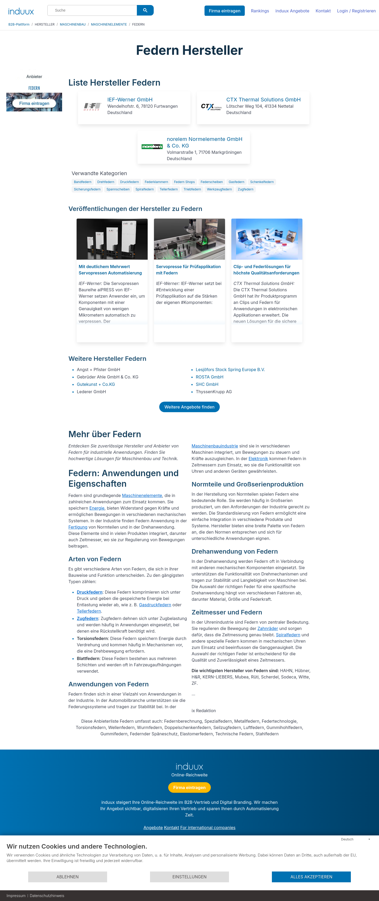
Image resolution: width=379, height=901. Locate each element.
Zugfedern (245, 189)
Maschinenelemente (142, 495)
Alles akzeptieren (311, 876)
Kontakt (323, 10)
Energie (96, 508)
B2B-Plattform (18, 24)
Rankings (260, 10)
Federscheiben (212, 182)
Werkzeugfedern (219, 189)
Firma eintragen (224, 10)
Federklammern (156, 182)
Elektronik (258, 458)
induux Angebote (293, 10)
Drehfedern (105, 182)
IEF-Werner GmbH (130, 99)
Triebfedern (192, 189)
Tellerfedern (169, 189)
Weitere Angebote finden (189, 407)
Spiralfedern (145, 189)
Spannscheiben (118, 189)
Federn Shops (184, 182)
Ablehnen (67, 876)
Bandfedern (82, 182)
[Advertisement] (344, 148)
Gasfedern (236, 182)
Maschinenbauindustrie (215, 446)
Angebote (153, 827)
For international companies (208, 827)
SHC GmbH (207, 384)
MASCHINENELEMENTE (109, 24)
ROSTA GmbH (209, 377)
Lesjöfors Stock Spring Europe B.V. (230, 369)
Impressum (16, 895)
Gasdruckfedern (155, 604)
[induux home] (21, 10)
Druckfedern (129, 182)
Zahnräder (267, 628)
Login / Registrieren (356, 10)
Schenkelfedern (262, 182)
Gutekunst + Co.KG (96, 384)
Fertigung (77, 527)
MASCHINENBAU (73, 24)
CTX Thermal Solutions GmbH (263, 99)
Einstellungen (189, 876)
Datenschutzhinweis (47, 895)
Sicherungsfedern (87, 189)
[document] (189, 856)
